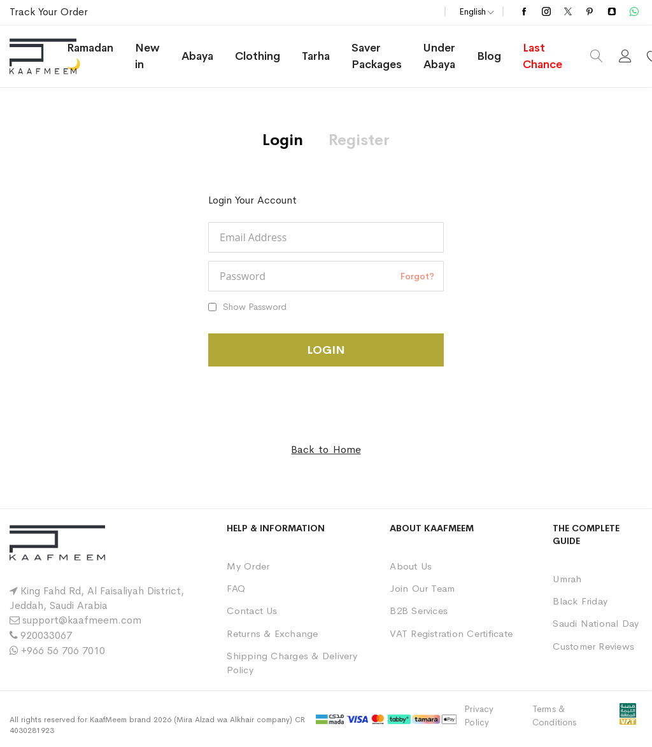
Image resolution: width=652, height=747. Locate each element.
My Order (248, 566)
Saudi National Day (596, 623)
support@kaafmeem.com (81, 620)
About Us (411, 566)
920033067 (46, 635)
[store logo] (57, 56)
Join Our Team (422, 588)
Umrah (567, 579)
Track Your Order (49, 11)
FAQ (236, 588)
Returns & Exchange (272, 633)
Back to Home (325, 449)
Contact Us (252, 610)
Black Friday (580, 601)
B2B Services (419, 610)
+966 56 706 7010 (63, 650)
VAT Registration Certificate (451, 633)
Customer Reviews (593, 646)
